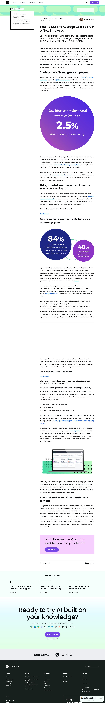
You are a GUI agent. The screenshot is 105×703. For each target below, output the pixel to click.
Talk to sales (94, 2)
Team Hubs (28, 687)
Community (47, 688)
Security (65, 681)
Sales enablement (10, 700)
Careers (84, 677)
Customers (47, 679)
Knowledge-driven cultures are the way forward (21, 24)
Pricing (41, 2)
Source (76, 281)
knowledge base (75, 431)
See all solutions (29, 689)
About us (84, 679)
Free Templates (48, 690)
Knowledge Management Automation (31, 679)
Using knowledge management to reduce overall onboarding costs (21, 20)
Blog (45, 683)
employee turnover (51, 294)
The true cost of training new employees (19, 17)
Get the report (44, 214)
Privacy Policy (91, 700)
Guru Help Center (67, 677)
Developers (47, 685)
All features (8, 683)
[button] (14, 2)
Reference (46, 681)
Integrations (9, 681)
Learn (45, 677)
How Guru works (10, 679)
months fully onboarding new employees (67, 165)
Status (64, 679)
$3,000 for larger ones (63, 80)
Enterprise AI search (30, 682)
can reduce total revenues (62, 175)
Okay (100, 698)
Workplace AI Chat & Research (32, 677)
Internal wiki (9, 685)
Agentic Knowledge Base (31, 684)
